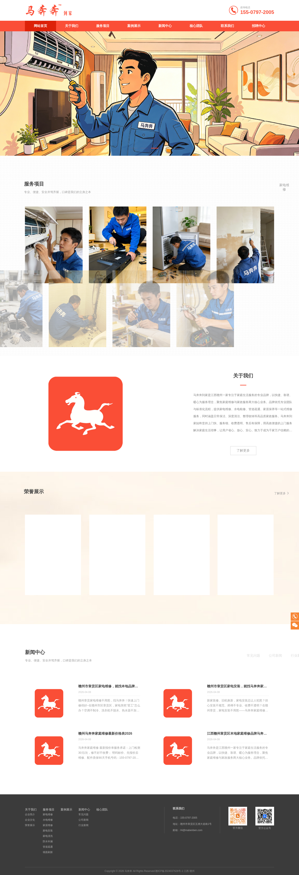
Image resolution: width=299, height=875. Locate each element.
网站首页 (40, 26)
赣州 (192, 871)
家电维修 (48, 814)
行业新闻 (83, 825)
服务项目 (102, 26)
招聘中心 (258, 26)
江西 (186, 871)
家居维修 (48, 825)
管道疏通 (48, 846)
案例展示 (134, 26)
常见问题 (83, 814)
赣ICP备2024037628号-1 (169, 871)
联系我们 (227, 26)
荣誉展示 (30, 825)
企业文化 (30, 819)
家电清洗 (48, 836)
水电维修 (48, 819)
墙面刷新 (48, 852)
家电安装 (48, 830)
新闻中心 (165, 26)
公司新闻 (83, 819)
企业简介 (30, 814)
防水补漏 (48, 841)
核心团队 (196, 26)
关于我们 (71, 26)
